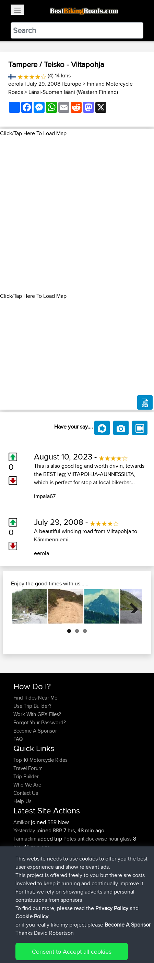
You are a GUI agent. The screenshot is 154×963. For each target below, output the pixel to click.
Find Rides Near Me (35, 697)
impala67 (45, 496)
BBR (52, 822)
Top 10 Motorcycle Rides (40, 760)
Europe (72, 84)
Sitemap (77, 936)
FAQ (18, 739)
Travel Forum (28, 768)
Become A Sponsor (35, 730)
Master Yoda (28, 871)
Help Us (22, 801)
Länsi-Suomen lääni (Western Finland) (73, 92)
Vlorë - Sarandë (100, 871)
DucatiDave (26, 863)
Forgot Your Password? (39, 722)
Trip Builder (26, 776)
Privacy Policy (105, 936)
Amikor (22, 822)
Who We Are (27, 784)
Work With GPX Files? (37, 714)
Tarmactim (25, 838)
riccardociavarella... (34, 855)
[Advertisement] (77, 215)
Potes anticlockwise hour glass (97, 838)
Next (131, 606)
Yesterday (24, 830)
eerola (15, 84)
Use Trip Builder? (32, 706)
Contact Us (25, 793)
